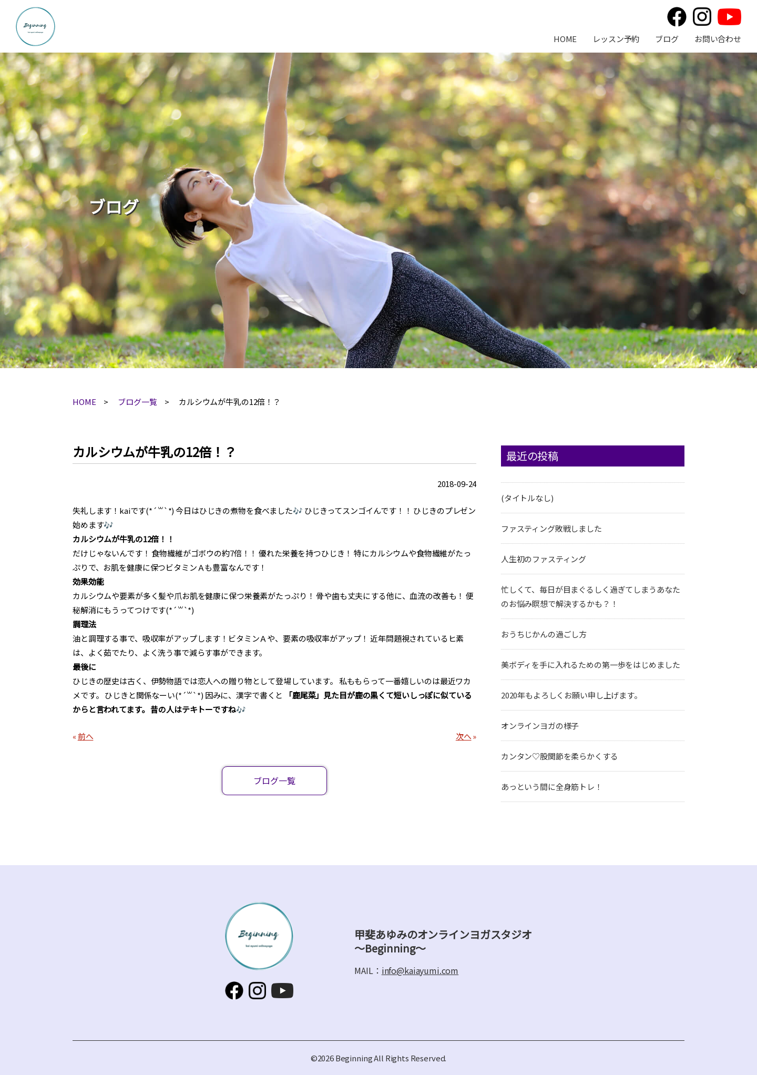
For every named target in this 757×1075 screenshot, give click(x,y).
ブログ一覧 (137, 401)
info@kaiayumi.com (420, 970)
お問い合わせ (717, 38)
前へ (86, 736)
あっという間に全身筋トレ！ (551, 786)
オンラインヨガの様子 (540, 725)
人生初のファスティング (543, 558)
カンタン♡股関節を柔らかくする (559, 756)
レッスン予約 (615, 38)
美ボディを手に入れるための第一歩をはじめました (590, 664)
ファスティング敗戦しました (551, 528)
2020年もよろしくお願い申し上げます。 (571, 695)
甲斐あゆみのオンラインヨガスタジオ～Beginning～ (35, 26)
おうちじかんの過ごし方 (544, 634)
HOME (565, 38)
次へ (464, 736)
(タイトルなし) (527, 497)
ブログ (667, 38)
